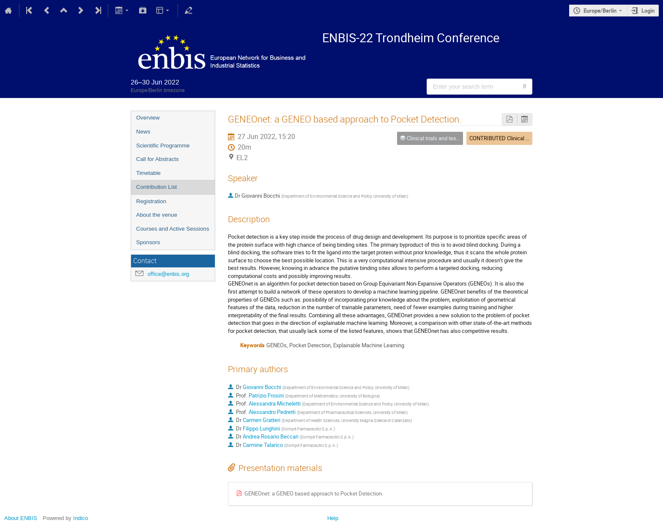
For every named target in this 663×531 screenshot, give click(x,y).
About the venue (156, 215)
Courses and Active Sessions (172, 229)
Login (648, 10)
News (143, 131)
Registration (151, 201)
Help (332, 518)
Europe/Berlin (600, 10)
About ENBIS (20, 518)
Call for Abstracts (157, 159)
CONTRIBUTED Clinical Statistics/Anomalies (522, 138)
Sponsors (148, 242)
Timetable (148, 173)
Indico (80, 518)
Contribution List (156, 187)
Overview (148, 117)
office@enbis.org (168, 274)
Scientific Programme (163, 145)
